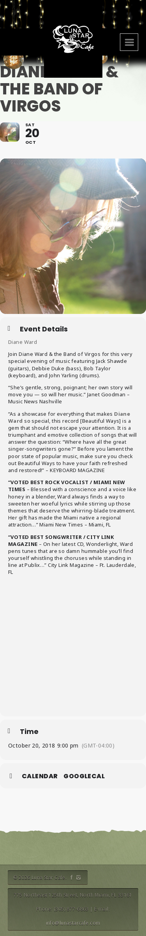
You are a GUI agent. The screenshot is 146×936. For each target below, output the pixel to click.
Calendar (40, 776)
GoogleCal (84, 776)
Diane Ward (22, 341)
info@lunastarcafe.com (73, 923)
